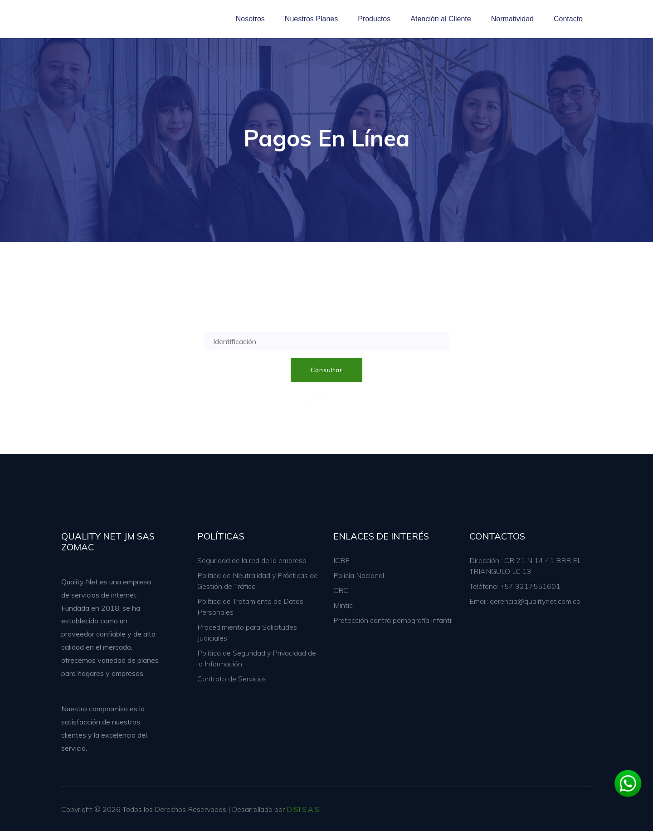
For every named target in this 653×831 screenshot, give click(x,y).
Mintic (343, 605)
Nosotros (250, 19)
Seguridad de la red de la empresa (252, 560)
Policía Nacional (358, 575)
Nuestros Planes (311, 19)
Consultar (326, 370)
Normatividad (512, 19)
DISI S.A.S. (304, 809)
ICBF (341, 560)
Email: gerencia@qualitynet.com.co (524, 601)
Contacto (568, 19)
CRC (340, 590)
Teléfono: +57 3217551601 (514, 586)
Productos (374, 19)
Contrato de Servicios (232, 678)
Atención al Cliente (440, 19)
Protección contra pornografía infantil (393, 620)
